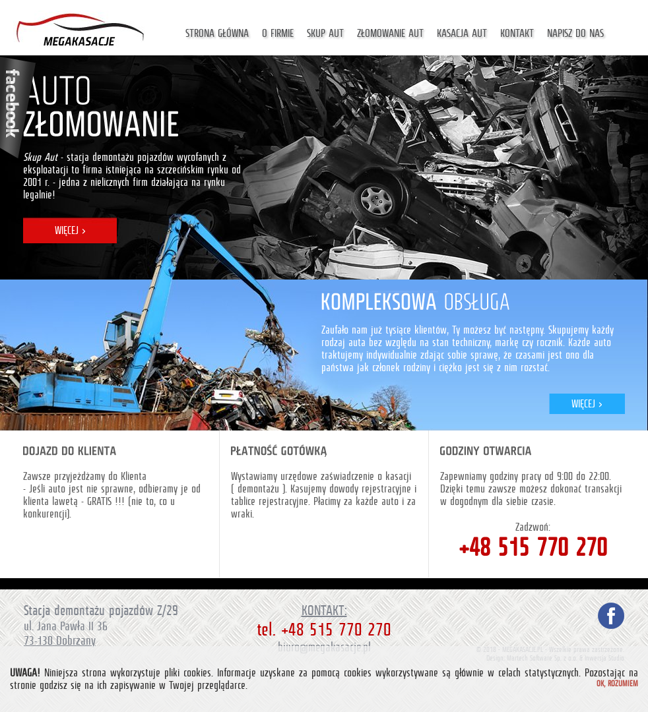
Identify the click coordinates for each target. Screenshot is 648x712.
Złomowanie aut (390, 33)
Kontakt (517, 33)
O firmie (278, 33)
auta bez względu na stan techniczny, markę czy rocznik (455, 342)
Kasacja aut (462, 33)
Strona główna (217, 33)
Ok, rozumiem (617, 683)
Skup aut (325, 33)
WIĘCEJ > (70, 230)
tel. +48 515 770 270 (324, 629)
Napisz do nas (575, 33)
